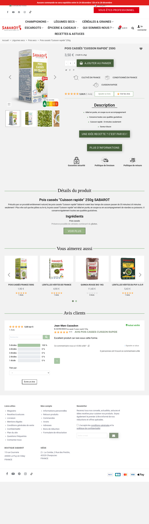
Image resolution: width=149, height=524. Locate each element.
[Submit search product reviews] (46, 337)
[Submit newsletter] (113, 435)
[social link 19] (30, 12)
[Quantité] (70, 63)
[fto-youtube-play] (13, 12)
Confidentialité (12, 429)
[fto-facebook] (7, 12)
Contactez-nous (19, 5)
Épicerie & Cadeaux (62, 27)
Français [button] (101, 5)
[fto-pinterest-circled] (18, 12)
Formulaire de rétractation (54, 432)
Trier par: (13, 368)
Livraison (10, 418)
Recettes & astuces (69, 34)
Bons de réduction (50, 429)
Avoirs (45, 421)
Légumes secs (64, 21)
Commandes (48, 418)
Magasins (10, 410)
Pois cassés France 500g (21, 285)
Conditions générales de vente (19, 425)
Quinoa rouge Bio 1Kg (92, 285)
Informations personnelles (54, 410)
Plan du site (11, 432)
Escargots (33, 27)
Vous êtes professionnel (116, 10)
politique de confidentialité (88, 428)
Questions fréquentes (15, 436)
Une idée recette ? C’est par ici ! (104, 134)
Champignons (35, 21)
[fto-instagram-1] (24, 12)
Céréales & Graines (96, 21)
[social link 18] (31, 473)
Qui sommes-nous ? (97, 27)
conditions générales (100, 425)
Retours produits (49, 414)
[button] (55, 77)
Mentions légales (13, 421)
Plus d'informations (104, 147)
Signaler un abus (132, 346)
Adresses (46, 425)
